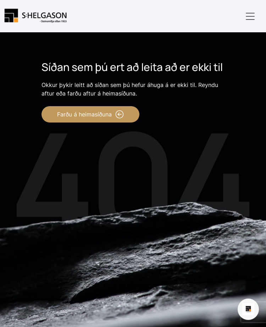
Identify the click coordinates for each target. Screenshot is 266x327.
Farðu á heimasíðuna (90, 114)
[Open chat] (248, 309)
